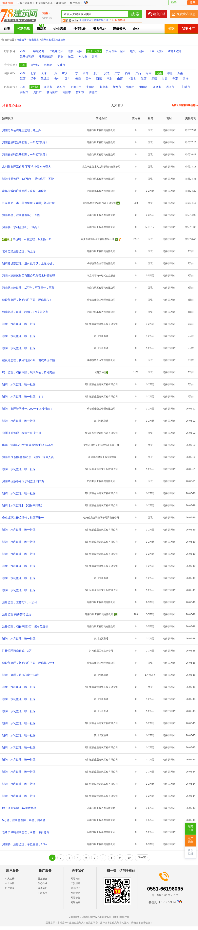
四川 (67, 78)
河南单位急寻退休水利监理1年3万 (23, 481)
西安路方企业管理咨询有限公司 (101, 432)
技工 (71, 56)
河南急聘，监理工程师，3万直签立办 (25, 311)
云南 (78, 78)
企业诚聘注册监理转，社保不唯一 (23, 517)
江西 (23, 78)
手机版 (76, 3)
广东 (117, 73)
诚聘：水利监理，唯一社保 (18, 324)
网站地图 (75, 902)
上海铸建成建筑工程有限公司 (101, 457)
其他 (94, 56)
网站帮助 (75, 893)
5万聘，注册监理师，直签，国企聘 (23, 820)
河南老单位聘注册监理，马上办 (21, 130)
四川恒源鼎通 (101, 336)
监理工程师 (94, 51)
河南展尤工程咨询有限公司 (101, 190)
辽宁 (33, 78)
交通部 (61, 64)
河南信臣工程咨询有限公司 (101, 227)
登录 (174, 2)
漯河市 (170, 86)
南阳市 (67, 92)
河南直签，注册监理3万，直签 (21, 215)
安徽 (106, 73)
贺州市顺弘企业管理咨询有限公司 (101, 445)
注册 (192, 2)
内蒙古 (132, 78)
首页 (7, 28)
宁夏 (175, 78)
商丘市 (24, 92)
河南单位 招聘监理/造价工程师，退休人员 (28, 457)
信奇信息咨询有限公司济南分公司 (101, 517)
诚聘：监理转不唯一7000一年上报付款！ (27, 408)
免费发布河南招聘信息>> (184, 105)
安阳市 (90, 86)
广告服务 (75, 883)
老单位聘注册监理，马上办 (18, 251)
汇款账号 (42, 893)
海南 (148, 73)
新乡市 (117, 86)
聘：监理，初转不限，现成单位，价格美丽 (28, 372)
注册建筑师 (46, 56)
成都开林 (99, 372)
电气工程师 (137, 51)
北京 (33, 73)
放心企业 (42, 883)
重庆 (65, 73)
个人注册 (9, 878)
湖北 (169, 73)
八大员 (83, 56)
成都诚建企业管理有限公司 (101, 408)
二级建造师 (56, 51)
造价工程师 (75, 51)
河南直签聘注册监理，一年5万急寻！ (25, 142)
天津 (44, 73)
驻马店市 (52, 92)
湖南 (180, 73)
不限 (23, 51)
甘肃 (165, 78)
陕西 (144, 78)
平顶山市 (75, 86)
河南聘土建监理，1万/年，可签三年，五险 (28, 287)
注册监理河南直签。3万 (16, 650)
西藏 (99, 78)
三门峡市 (184, 86)
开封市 (48, 86)
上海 (54, 73)
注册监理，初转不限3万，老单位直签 (25, 626)
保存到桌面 (26, 3)
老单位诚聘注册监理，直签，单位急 (24, 190)
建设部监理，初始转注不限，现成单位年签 (28, 360)
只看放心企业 (11, 105)
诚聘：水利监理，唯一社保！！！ (23, 396)
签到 (171, 28)
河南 (159, 73)
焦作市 (130, 86)
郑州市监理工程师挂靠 (53, 39)
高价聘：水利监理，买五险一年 (32, 239)
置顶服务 (42, 878)
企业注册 (9, 883)
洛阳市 (61, 86)
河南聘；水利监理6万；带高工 (21, 227)
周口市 (37, 92)
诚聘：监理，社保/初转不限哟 (20, 674)
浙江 (96, 73)
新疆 (154, 78)
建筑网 (62, 3)
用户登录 (9, 888)
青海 (185, 78)
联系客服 (190, 852)
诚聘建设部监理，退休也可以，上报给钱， (28, 263)
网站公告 (75, 897)
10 (129, 857)
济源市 (93, 92)
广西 (138, 73)
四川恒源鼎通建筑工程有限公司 (101, 324)
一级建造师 (37, 51)
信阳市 (80, 92)
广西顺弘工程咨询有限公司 (101, 481)
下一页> (143, 857)
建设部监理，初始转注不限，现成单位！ (27, 299)
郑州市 (34, 86)
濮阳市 (143, 86)
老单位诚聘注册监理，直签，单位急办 (25, 832)
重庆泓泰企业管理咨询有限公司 (99, 203)
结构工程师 (175, 51)
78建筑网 (7, 3)
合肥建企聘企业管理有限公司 (94, 20)
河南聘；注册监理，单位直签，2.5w (24, 844)
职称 (60, 56)
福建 (127, 73)
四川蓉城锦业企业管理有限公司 (97, 239)
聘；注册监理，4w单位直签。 (20, 808)
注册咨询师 (27, 56)
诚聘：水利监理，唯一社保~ (19, 469)
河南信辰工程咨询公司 (101, 650)
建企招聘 (159, 14)
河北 (109, 78)
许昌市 (157, 86)
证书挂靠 (34, 39)
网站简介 (75, 878)
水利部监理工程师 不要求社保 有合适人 (26, 166)
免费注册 (190, 828)
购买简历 (42, 888)
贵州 (88, 78)
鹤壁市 (104, 86)
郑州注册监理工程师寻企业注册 (21, 432)
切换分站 (47, 17)
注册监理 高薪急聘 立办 (16, 614)
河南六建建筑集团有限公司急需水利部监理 (28, 275)
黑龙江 (45, 78)
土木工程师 (156, 51)
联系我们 (75, 888)
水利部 (48, 64)
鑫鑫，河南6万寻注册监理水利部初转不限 (28, 445)
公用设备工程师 (115, 51)
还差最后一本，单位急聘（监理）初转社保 (28, 203)
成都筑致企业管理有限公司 (101, 263)
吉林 (57, 78)
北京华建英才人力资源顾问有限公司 (101, 166)
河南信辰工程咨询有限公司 (101, 130)
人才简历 (117, 105)
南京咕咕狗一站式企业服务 (101, 275)
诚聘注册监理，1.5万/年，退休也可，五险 (28, 178)
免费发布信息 (45, 3)
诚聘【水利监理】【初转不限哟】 (23, 505)
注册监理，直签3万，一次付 (19, 602)
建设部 (34, 64)
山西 (120, 78)
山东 (75, 73)
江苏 (86, 73)
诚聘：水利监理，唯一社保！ (20, 384)
